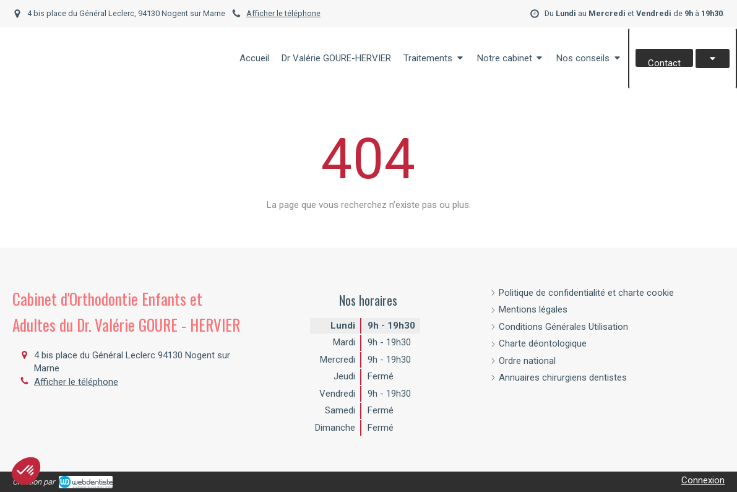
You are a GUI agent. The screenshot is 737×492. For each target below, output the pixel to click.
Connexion (703, 480)
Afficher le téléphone (283, 13)
